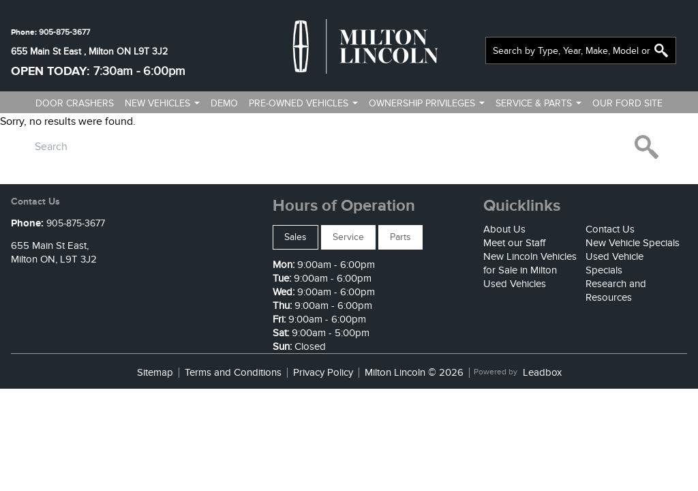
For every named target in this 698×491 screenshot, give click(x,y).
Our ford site (627, 103)
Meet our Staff (514, 243)
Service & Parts (534, 103)
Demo (224, 103)
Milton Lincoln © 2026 (414, 373)
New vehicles (157, 103)
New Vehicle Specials (633, 243)
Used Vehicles (514, 284)
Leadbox (542, 373)
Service (348, 237)
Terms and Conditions (233, 373)
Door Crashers (74, 103)
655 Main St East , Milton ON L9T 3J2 (89, 51)
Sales (295, 237)
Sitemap (155, 373)
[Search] (580, 50)
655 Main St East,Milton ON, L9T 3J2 (54, 252)
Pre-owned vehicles (298, 103)
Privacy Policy (323, 373)
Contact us (344, 128)
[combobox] (580, 50)
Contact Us (610, 229)
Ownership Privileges (422, 103)
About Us (504, 229)
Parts (400, 237)
